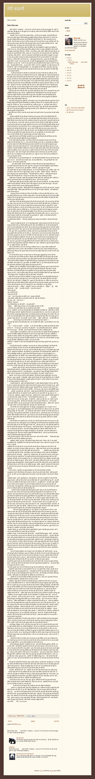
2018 (68, 58)
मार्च (69, 60)
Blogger (52, 770)
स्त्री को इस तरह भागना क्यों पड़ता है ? (25, 754)
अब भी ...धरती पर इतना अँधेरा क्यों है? (75, 108)
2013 (68, 75)
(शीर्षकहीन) (12, 747)
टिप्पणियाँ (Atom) (17, 724)
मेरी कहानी (15, 8)
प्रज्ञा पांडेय (78, 38)
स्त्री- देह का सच (20, 738)
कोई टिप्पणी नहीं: (20, 716)
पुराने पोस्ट (56, 721)
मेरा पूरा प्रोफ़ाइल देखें (70, 50)
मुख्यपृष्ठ (33, 721)
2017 (68, 67)
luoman (41, 770)
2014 (68, 73)
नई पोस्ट (10, 721)
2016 (68, 70)
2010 (68, 80)
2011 (68, 78)
